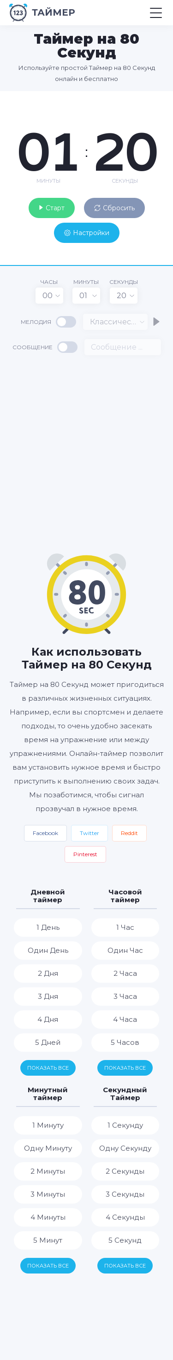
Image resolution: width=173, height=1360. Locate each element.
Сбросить (114, 208)
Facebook (45, 833)
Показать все (48, 1068)
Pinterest (85, 854)
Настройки (86, 233)
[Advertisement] (86, 453)
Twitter (89, 833)
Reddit (129, 833)
